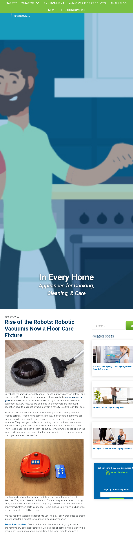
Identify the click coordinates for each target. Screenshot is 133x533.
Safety (11, 3)
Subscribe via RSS (117, 472)
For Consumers (73, 10)
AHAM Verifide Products (87, 3)
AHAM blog (119, 3)
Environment (54, 3)
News (52, 10)
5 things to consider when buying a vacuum (112, 448)
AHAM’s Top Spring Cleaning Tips (108, 407)
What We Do (30, 3)
